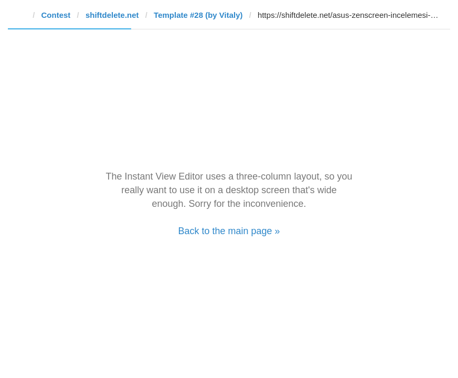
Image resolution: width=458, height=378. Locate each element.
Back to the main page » (229, 231)
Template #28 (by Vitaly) (198, 14)
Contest (56, 14)
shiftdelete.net (112, 14)
